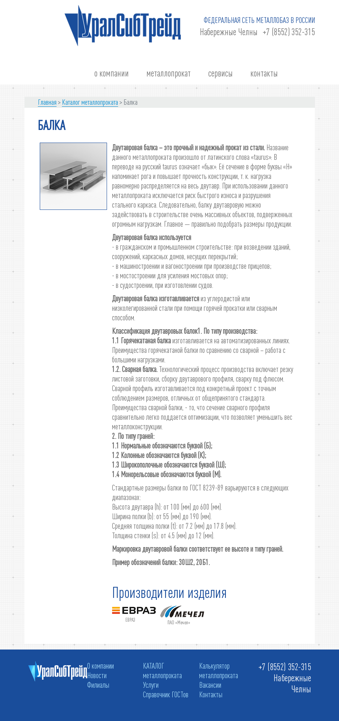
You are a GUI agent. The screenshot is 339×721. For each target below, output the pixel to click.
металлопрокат (168, 73)
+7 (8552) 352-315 (289, 32)
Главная (47, 101)
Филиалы (98, 684)
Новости (97, 675)
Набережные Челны (229, 32)
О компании (100, 665)
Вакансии (210, 684)
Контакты (210, 694)
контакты (264, 73)
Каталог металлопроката (90, 101)
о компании (111, 73)
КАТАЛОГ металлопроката (162, 670)
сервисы (220, 73)
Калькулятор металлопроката (218, 670)
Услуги (151, 684)
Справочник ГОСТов (165, 694)
